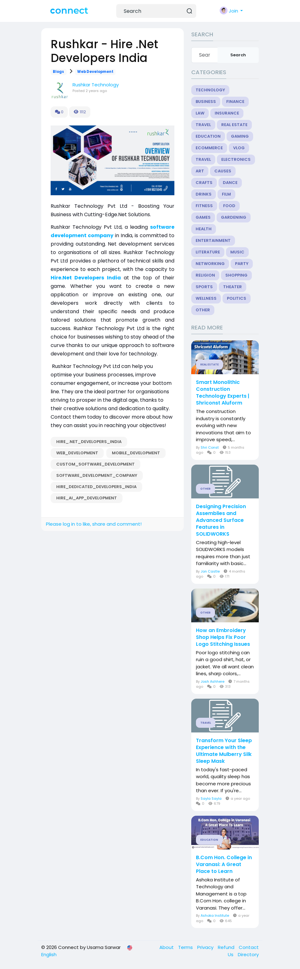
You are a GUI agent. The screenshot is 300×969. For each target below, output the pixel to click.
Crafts (204, 183)
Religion (205, 275)
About (167, 947)
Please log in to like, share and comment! (94, 524)
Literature (208, 252)
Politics (236, 298)
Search (238, 55)
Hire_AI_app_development (86, 498)
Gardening (233, 217)
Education (208, 136)
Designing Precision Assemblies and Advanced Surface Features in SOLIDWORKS (221, 520)
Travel (203, 125)
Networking (210, 264)
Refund (227, 947)
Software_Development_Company (96, 475)
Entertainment (213, 240)
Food (229, 206)
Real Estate (234, 125)
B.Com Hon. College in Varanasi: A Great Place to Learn (224, 864)
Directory (248, 954)
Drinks (204, 194)
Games (203, 217)
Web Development (95, 71)
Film (226, 194)
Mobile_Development (136, 453)
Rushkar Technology (95, 84)
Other (203, 310)
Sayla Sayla (211, 798)
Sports (204, 287)
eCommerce (209, 148)
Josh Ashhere (212, 681)
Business (206, 102)
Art (200, 171)
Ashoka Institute (215, 915)
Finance (235, 102)
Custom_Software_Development (95, 464)
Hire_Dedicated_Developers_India (96, 487)
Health (204, 229)
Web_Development (77, 453)
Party (241, 264)
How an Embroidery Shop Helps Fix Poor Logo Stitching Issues (223, 637)
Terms (186, 947)
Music (237, 252)
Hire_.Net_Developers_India (89, 442)
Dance (230, 183)
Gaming (240, 136)
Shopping (236, 275)
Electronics (236, 159)
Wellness (206, 298)
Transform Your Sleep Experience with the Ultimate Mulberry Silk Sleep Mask (224, 751)
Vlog (239, 148)
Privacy (206, 947)
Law (200, 113)
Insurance (227, 113)
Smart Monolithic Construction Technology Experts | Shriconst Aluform (222, 392)
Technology (210, 90)
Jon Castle (210, 571)
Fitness (204, 206)
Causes (222, 171)
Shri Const (210, 447)
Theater (232, 287)
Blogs (58, 71)
